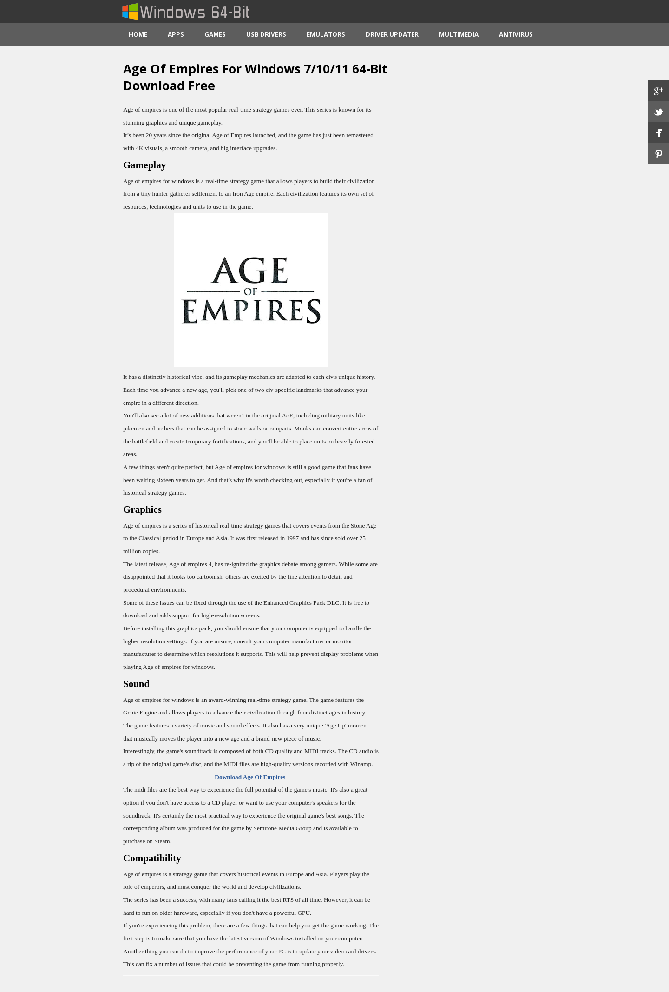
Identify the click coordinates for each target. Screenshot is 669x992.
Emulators (326, 34)
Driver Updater (392, 34)
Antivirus (516, 34)
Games (215, 34)
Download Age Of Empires (251, 777)
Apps (176, 34)
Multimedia (459, 34)
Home (138, 34)
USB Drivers (266, 34)
